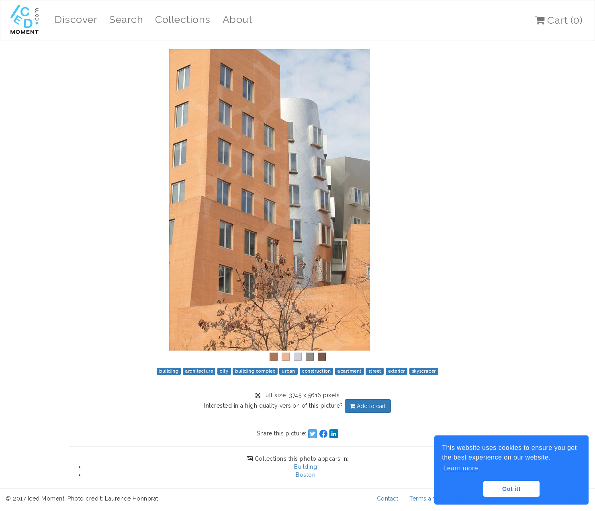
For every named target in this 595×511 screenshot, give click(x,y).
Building (305, 467)
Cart (559, 20)
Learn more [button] (460, 468)
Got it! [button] (511, 489)
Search (126, 19)
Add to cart (368, 406)
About (238, 19)
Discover (76, 19)
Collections (183, 19)
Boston (305, 475)
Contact (388, 498)
